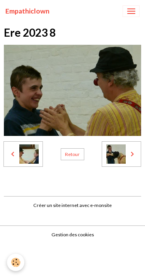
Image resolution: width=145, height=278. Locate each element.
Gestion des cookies (72, 234)
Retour (72, 154)
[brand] (27, 11)
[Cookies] (15, 262)
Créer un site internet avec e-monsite (72, 205)
